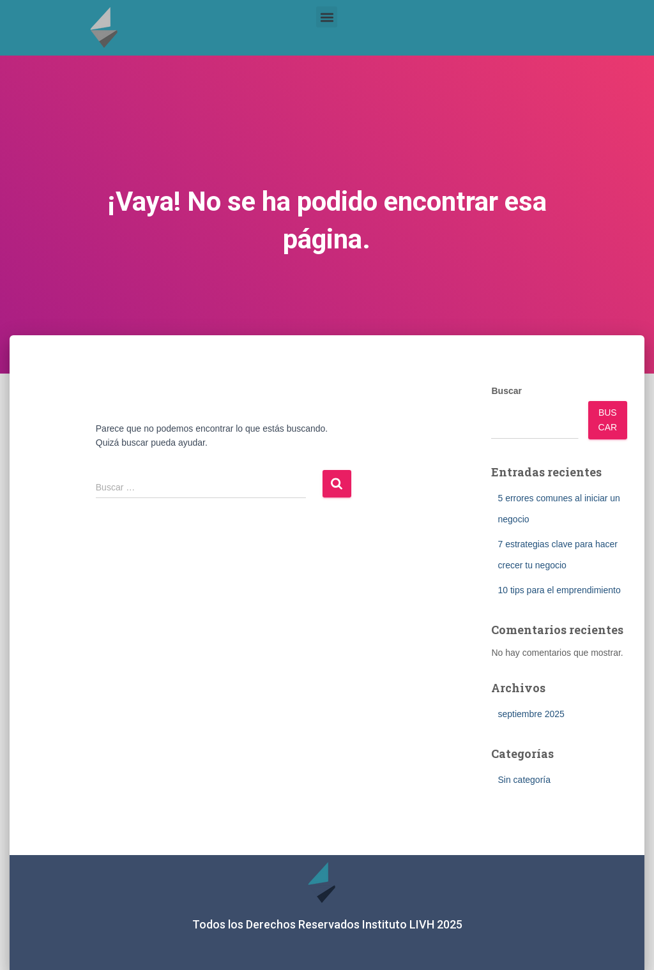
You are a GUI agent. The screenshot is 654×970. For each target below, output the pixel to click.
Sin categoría (524, 780)
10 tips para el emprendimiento (559, 590)
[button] (326, 16)
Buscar (506, 391)
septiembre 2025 (531, 714)
